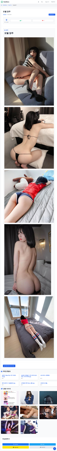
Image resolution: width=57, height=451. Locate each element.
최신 (42, 1)
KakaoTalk (15, 447)
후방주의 (53, 1)
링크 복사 (42, 447)
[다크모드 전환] (54, 448)
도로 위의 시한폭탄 (45, 375)
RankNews (5, 5)
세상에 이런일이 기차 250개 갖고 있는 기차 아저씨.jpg (29, 376)
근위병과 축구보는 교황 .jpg (27, 383)
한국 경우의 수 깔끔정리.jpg (8, 383)
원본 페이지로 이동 (9, 365)
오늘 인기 (47, 1)
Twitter (42, 444)
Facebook (15, 444)
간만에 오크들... (44, 383)
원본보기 (52, 14)
